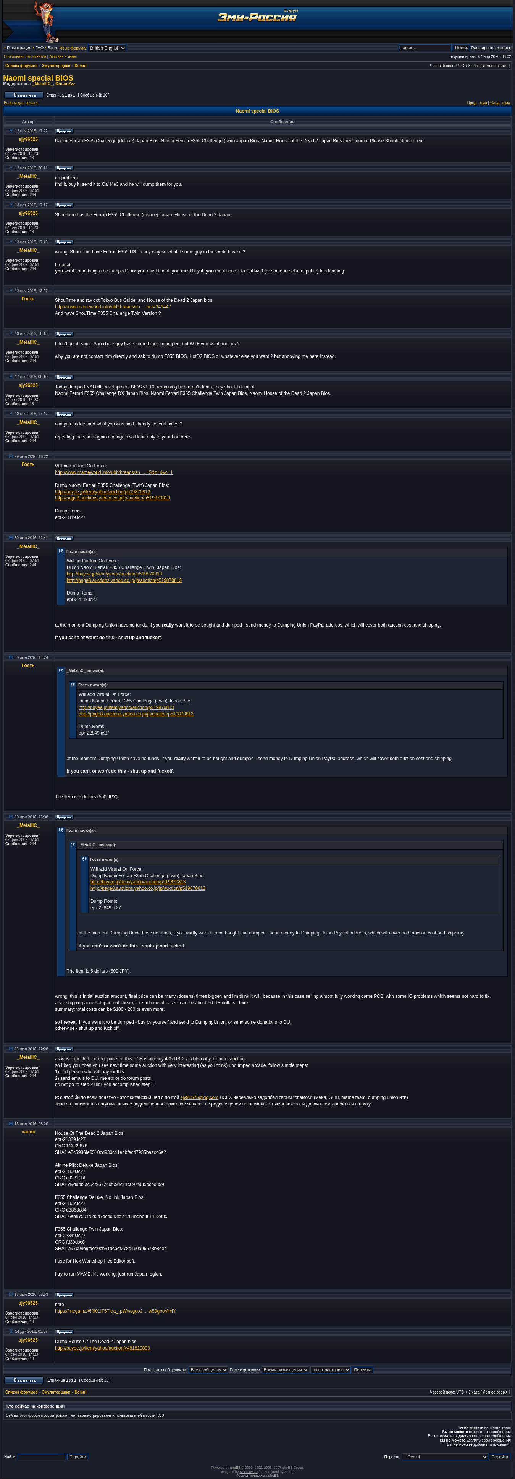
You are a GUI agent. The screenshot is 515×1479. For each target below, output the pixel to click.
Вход (52, 47)
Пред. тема (477, 103)
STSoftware (249, 1472)
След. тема (500, 103)
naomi (28, 1131)
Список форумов (21, 66)
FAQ (39, 47)
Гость (28, 298)
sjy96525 (28, 139)
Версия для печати (20, 103)
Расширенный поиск (491, 47)
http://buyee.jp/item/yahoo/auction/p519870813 (102, 492)
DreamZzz (65, 83)
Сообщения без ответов (25, 57)
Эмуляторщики (56, 66)
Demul (81, 66)
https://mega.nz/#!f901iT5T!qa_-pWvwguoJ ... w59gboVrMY (115, 1311)
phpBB (235, 1467)
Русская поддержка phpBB (257, 1475)
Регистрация (19, 47)
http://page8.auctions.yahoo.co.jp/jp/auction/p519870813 (112, 498)
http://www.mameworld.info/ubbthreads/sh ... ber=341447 (113, 306)
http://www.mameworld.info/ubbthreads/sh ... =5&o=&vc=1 (114, 472)
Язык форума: (73, 48)
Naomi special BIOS (38, 78)
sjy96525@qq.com (200, 1097)
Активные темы (63, 57)
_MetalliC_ (42, 83)
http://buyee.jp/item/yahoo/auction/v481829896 (102, 1348)
